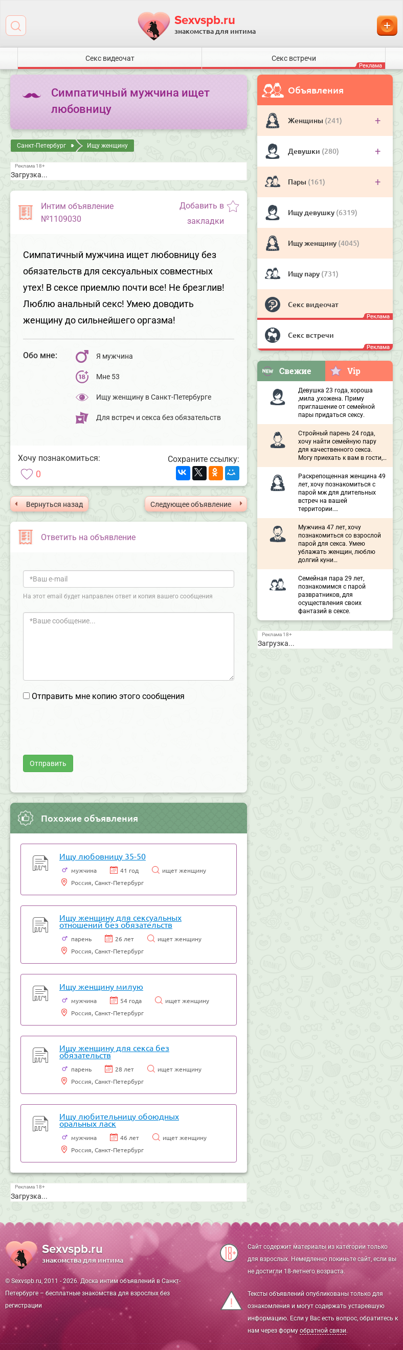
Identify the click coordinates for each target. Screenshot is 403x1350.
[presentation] (100, 735)
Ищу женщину (313, 243)
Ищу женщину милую (101, 986)
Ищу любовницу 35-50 (102, 856)
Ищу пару (304, 273)
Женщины (306, 120)
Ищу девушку (312, 212)
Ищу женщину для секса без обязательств (114, 1051)
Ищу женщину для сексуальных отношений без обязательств (120, 920)
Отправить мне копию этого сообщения (108, 696)
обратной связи (323, 1330)
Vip (345, 370)
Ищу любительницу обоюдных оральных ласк (119, 1119)
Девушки (305, 151)
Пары (298, 182)
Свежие (286, 370)
